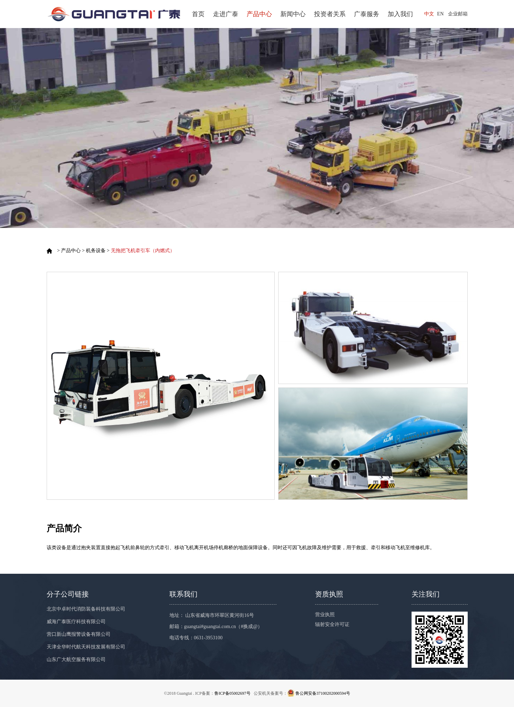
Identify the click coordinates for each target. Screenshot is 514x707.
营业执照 (325, 614)
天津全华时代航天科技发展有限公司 (86, 646)
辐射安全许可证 (332, 624)
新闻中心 (293, 14)
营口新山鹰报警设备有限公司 (79, 634)
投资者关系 (330, 14)
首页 (198, 14)
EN (440, 13)
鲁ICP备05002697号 (232, 693)
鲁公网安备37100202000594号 (322, 693)
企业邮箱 (458, 13)
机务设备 (96, 250)
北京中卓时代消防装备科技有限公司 (86, 609)
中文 (429, 13)
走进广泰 (225, 14)
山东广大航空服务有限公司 (76, 659)
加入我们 (400, 14)
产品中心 (259, 14)
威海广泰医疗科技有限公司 (76, 621)
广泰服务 (366, 14)
